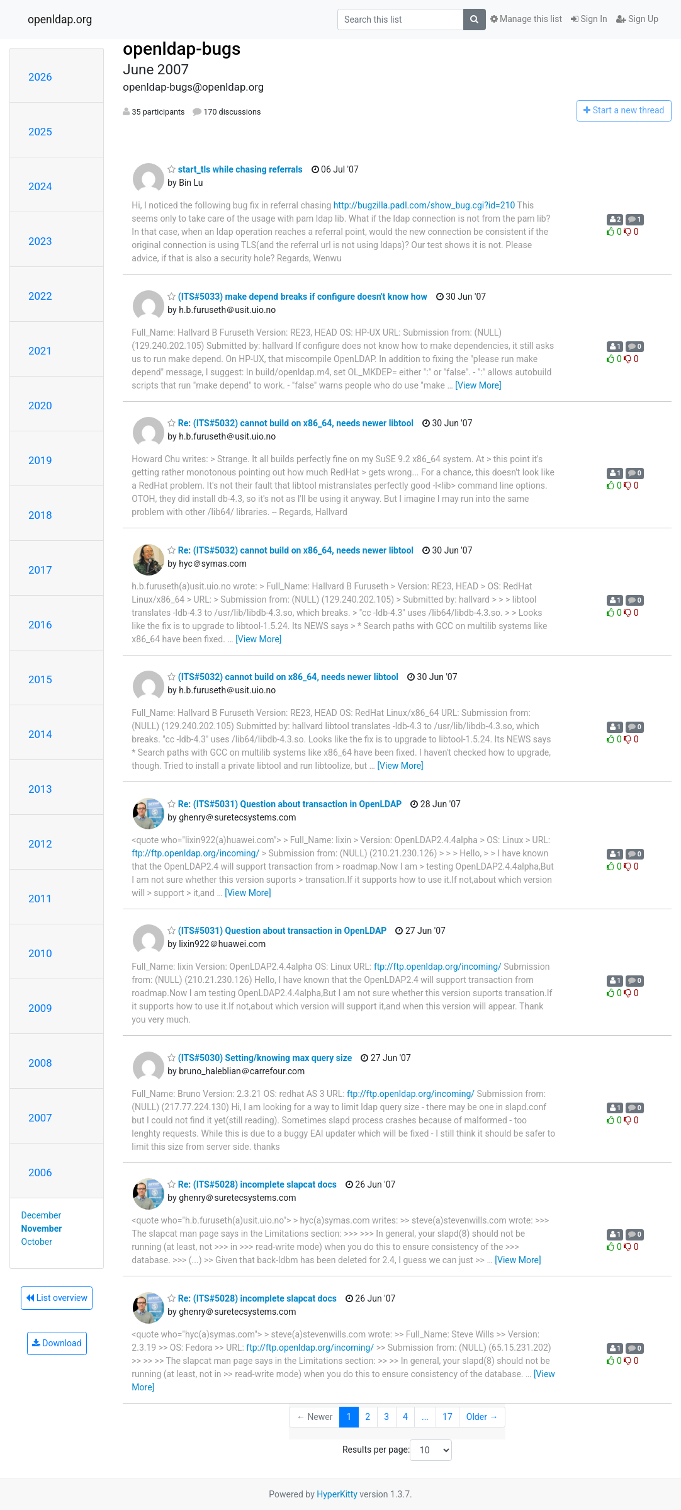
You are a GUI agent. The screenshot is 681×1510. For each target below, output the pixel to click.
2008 (40, 1063)
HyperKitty (337, 1494)
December (41, 1215)
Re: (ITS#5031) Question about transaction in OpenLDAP (284, 804)
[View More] (478, 385)
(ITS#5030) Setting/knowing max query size (259, 1058)
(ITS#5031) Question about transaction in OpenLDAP (276, 931)
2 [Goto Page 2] (367, 1417)
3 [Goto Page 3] (386, 1417)
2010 (40, 953)
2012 (40, 843)
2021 (40, 350)
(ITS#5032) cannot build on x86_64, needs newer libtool (282, 677)
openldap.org (60, 19)
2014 (40, 734)
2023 (40, 241)
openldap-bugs (181, 48)
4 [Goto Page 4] (405, 1417)
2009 (40, 1008)
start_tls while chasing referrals (234, 169)
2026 (40, 77)
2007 (40, 1117)
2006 (40, 1172)
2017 (40, 570)
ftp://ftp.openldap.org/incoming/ (195, 853)
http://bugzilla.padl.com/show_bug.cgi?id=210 (424, 205)
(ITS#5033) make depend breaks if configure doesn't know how (297, 297)
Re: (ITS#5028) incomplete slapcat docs (252, 1184)
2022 (40, 296)
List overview (56, 1298)
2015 (40, 679)
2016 (40, 624)
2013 (40, 789)
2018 (40, 515)
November (41, 1228)
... (425, 1417)
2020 (40, 405)
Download (57, 1343)
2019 (40, 460)
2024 (40, 186)
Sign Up (637, 19)
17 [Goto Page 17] (447, 1417)
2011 (40, 898)
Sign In (589, 19)
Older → (482, 1417)
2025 (40, 131)
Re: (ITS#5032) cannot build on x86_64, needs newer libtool (290, 423)
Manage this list (526, 19)
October (36, 1242)
